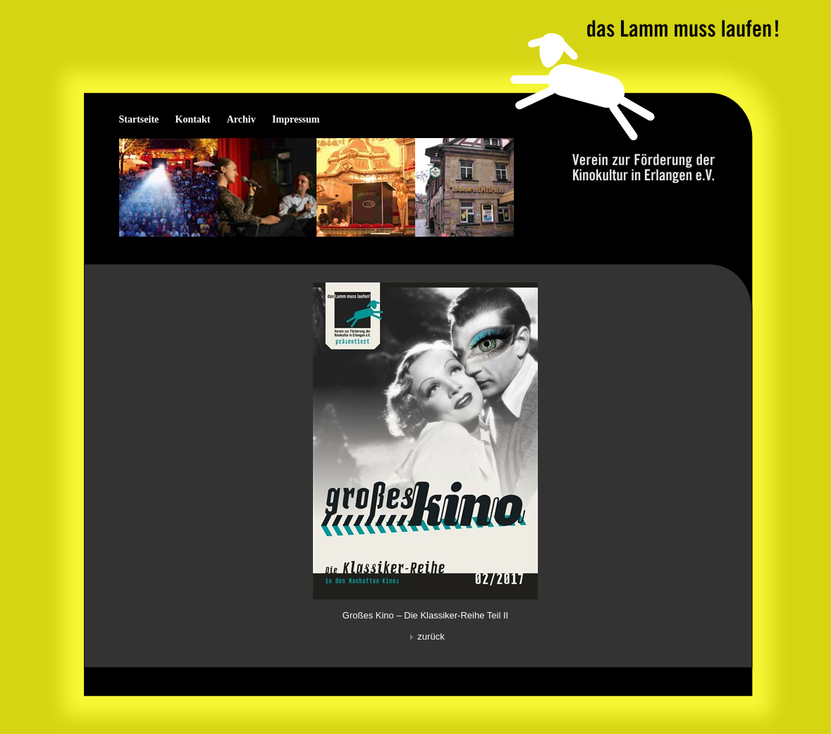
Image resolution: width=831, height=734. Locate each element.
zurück (425, 636)
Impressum (295, 119)
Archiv (241, 119)
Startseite (139, 119)
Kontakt (193, 119)
